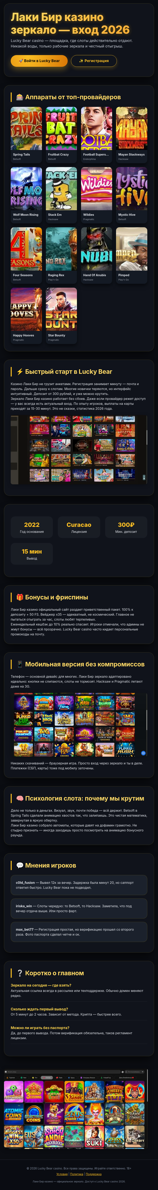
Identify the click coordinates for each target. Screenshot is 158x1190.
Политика (76, 1174)
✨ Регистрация (94, 61)
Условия (62, 1174)
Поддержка (94, 1174)
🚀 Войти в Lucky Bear (39, 61)
